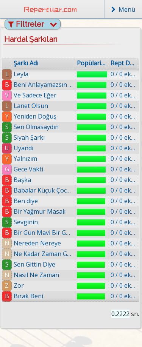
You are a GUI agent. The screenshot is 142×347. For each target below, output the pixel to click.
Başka (22, 180)
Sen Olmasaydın (36, 127)
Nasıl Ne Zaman (36, 275)
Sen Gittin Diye (34, 264)
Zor (19, 285)
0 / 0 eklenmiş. (123, 74)
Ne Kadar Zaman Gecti (43, 254)
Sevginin (26, 222)
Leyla (21, 74)
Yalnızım (25, 158)
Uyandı (23, 148)
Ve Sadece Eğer (35, 95)
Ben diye (26, 201)
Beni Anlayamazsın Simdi (43, 84)
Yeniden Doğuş (35, 116)
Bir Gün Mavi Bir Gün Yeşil (43, 232)
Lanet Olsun (31, 106)
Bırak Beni (28, 296)
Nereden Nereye (37, 243)
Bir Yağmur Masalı (40, 211)
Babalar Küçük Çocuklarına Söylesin (43, 190)
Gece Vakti (28, 169)
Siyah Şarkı (29, 137)
